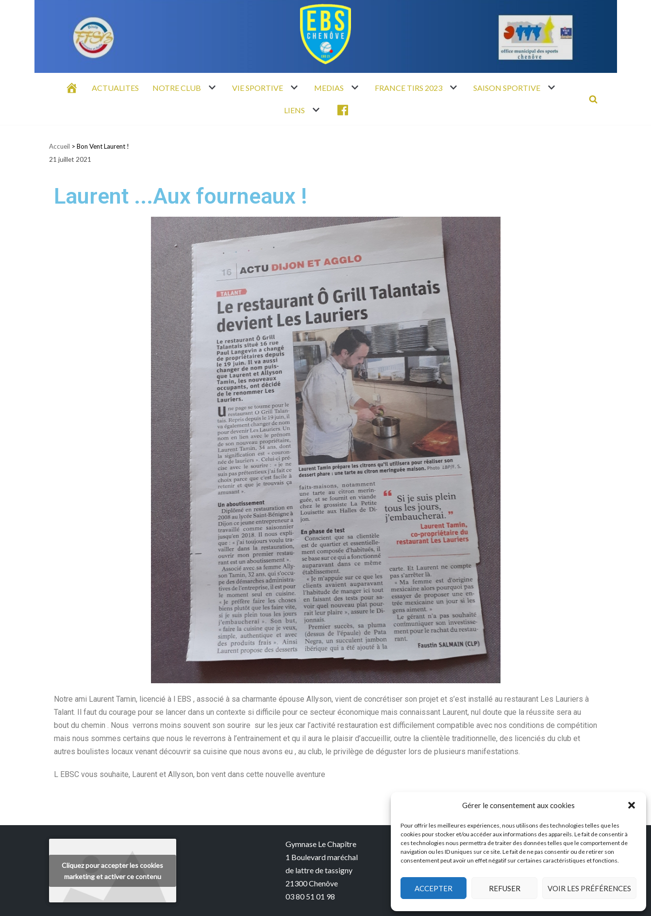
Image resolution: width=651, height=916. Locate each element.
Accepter (433, 888)
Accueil (59, 146)
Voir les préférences (589, 888)
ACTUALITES (115, 87)
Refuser (504, 888)
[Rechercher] (593, 99)
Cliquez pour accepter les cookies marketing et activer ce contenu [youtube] (112, 871)
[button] (631, 805)
